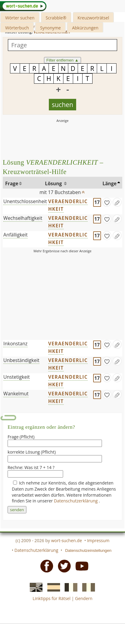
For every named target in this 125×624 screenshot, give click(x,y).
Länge (110, 183)
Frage (11, 183)
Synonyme (50, 28)
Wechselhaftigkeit (22, 218)
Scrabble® (56, 18)
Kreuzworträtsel (93, 18)
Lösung (54, 183)
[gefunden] (106, 202)
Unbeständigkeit (21, 360)
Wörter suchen (19, 18)
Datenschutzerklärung (76, 501)
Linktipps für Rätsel (51, 598)
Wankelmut (16, 393)
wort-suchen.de (66, 540)
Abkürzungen (85, 28)
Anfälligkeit (15, 234)
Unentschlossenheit (25, 201)
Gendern (83, 598)
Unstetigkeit (16, 377)
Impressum (98, 540)
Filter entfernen (62, 60)
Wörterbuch (17, 28)
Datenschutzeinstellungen (88, 550)
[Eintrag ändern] (117, 202)
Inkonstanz (15, 343)
